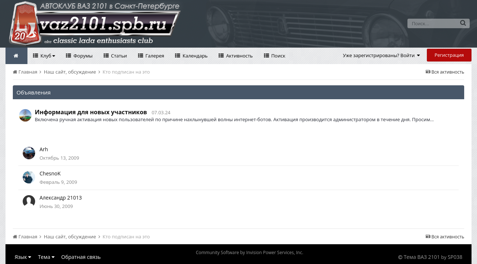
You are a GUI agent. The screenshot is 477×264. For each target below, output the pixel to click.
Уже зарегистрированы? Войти (381, 55)
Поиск (278, 55)
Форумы (82, 55)
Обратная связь (81, 256)
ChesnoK (50, 173)
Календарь (194, 55)
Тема (46, 256)
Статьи (118, 55)
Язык (23, 256)
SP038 (455, 256)
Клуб (47, 55)
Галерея (154, 55)
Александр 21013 (61, 197)
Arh (44, 149)
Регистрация (449, 55)
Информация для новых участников (91, 112)
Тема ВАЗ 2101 (422, 256)
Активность (239, 55)
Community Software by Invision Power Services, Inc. (249, 252)
